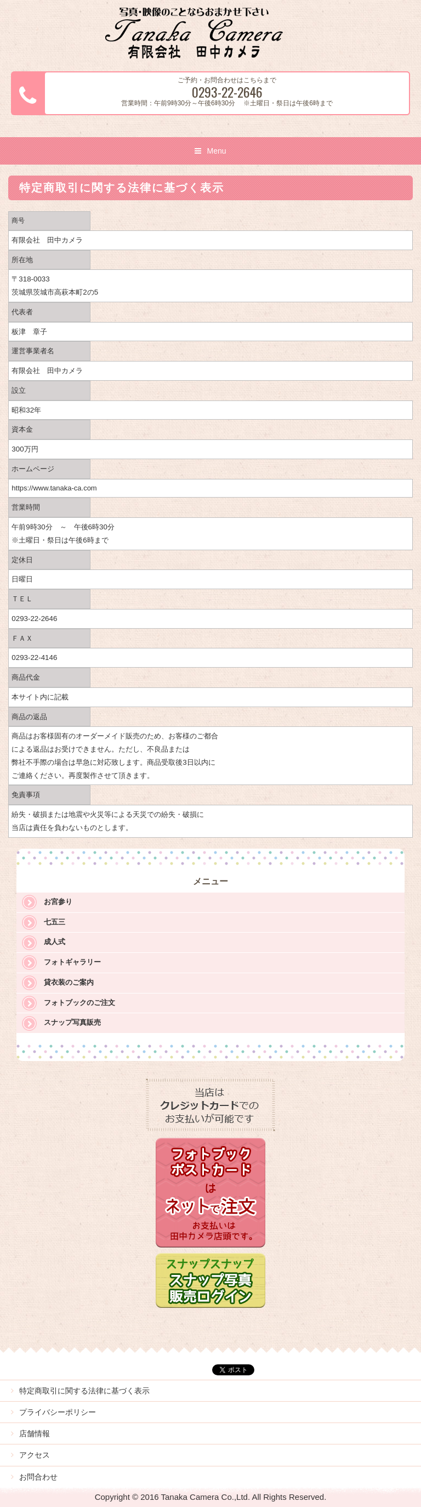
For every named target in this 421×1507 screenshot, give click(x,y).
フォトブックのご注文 (79, 1002)
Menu (216, 150)
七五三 (54, 922)
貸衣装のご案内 (69, 982)
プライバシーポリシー (57, 1412)
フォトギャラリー (72, 962)
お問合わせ (38, 1476)
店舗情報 (34, 1433)
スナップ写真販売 (72, 1022)
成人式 (54, 942)
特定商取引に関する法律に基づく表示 (84, 1390)
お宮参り (58, 902)
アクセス (34, 1454)
